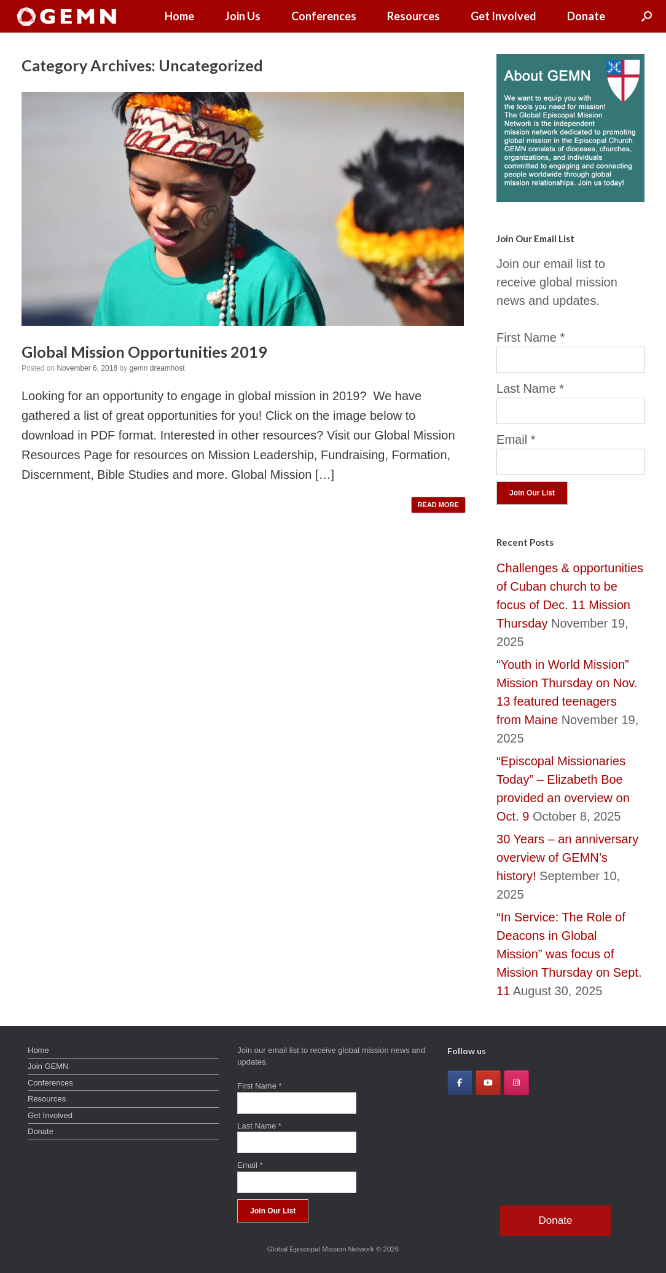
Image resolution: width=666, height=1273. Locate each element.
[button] (647, 16)
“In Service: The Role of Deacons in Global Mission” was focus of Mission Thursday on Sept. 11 (568, 954)
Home (179, 16)
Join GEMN (48, 1066)
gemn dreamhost (156, 368)
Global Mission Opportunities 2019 (144, 351)
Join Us (243, 16)
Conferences (323, 16)
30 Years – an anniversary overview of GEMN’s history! (567, 857)
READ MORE (438, 504)
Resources (413, 16)
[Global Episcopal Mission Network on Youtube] (488, 1082)
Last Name (530, 388)
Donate (586, 16)
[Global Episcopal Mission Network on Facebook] (459, 1082)
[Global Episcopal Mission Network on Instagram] (516, 1082)
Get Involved (503, 16)
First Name (530, 337)
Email (515, 439)
